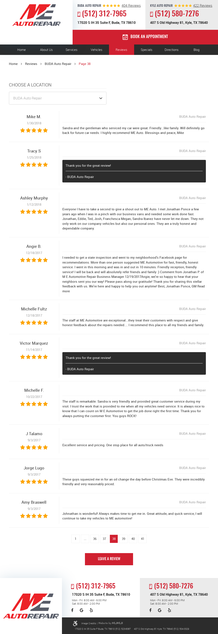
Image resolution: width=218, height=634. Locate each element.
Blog (196, 49)
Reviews (121, 49)
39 (123, 538)
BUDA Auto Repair (58, 64)
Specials (146, 49)
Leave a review (109, 559)
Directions (172, 49)
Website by (110, 623)
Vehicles (96, 49)
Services (71, 49)
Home (21, 49)
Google (81, 610)
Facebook (72, 610)
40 (133, 538)
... (85, 538)
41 (142, 538)
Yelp (91, 610)
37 (104, 538)
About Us (46, 49)
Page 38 (84, 64)
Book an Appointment (149, 37)
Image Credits (88, 623)
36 (94, 538)
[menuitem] (21, 49)
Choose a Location (30, 85)
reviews (131, 5)
